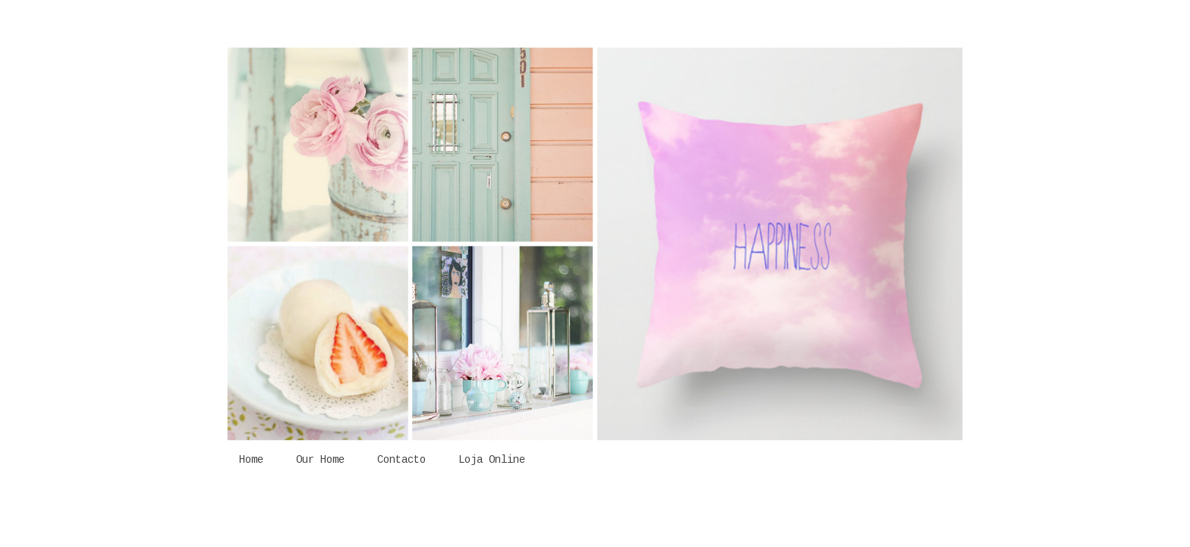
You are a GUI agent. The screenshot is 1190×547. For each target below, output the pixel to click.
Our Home (320, 460)
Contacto (401, 460)
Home (251, 460)
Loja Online (491, 460)
